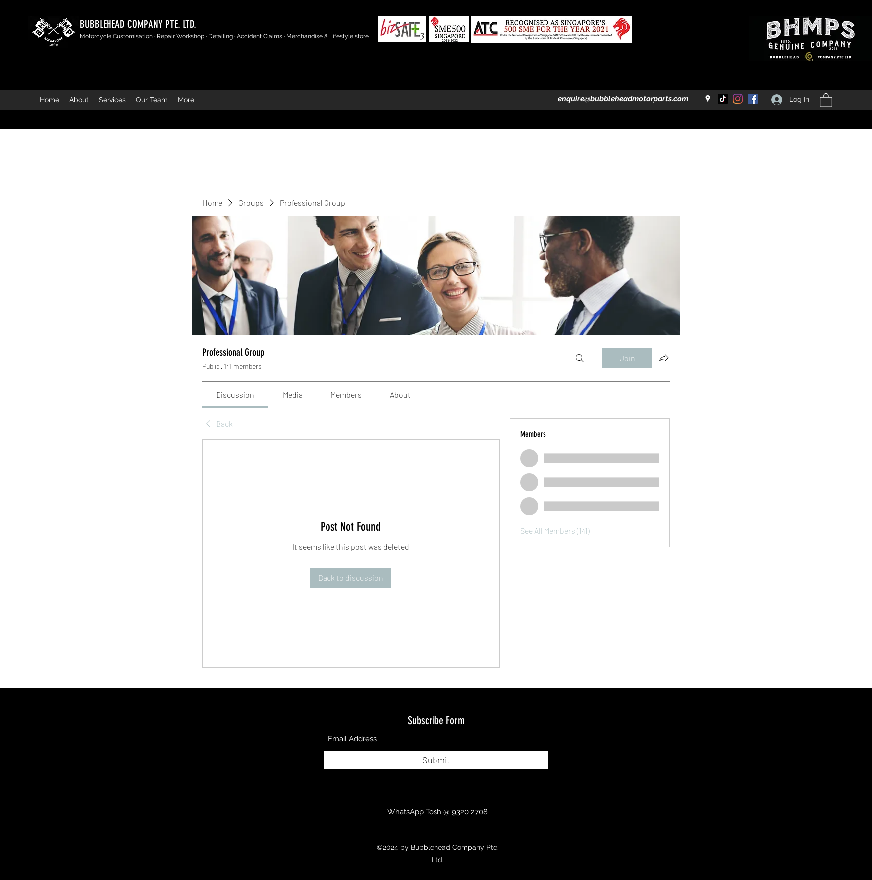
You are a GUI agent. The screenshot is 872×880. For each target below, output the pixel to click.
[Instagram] (738, 99)
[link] (235, 394)
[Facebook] (753, 99)
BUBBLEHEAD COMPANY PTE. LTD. (138, 24)
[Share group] (664, 358)
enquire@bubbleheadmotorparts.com (623, 98)
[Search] (580, 358)
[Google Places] (708, 99)
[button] (826, 99)
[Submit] (436, 760)
